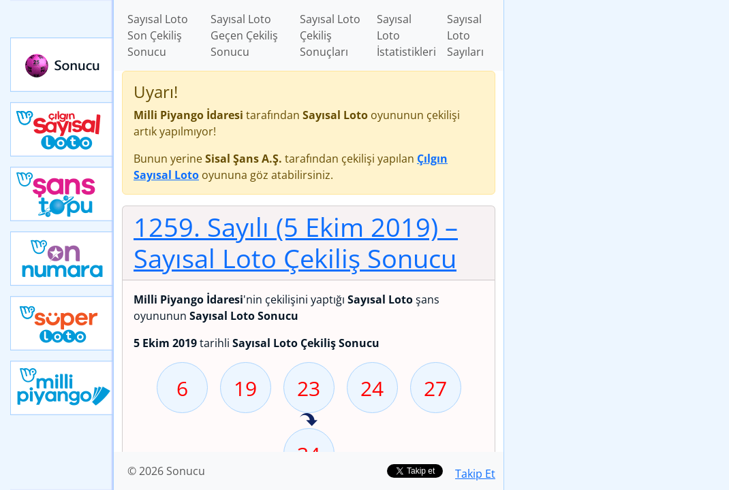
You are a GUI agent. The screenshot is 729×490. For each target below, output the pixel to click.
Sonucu (62, 64)
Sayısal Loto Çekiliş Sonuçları (330, 35)
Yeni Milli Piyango (62, 388)
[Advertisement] (616, 96)
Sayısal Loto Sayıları (465, 35)
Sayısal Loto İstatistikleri (406, 35)
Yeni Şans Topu (62, 194)
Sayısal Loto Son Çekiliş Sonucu (157, 35)
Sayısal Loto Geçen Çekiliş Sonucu (244, 35)
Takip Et (475, 473)
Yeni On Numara (62, 258)
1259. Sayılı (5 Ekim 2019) (296, 242)
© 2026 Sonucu (166, 470)
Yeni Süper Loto (62, 323)
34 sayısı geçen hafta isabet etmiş (308, 420)
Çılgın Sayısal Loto (62, 129)
